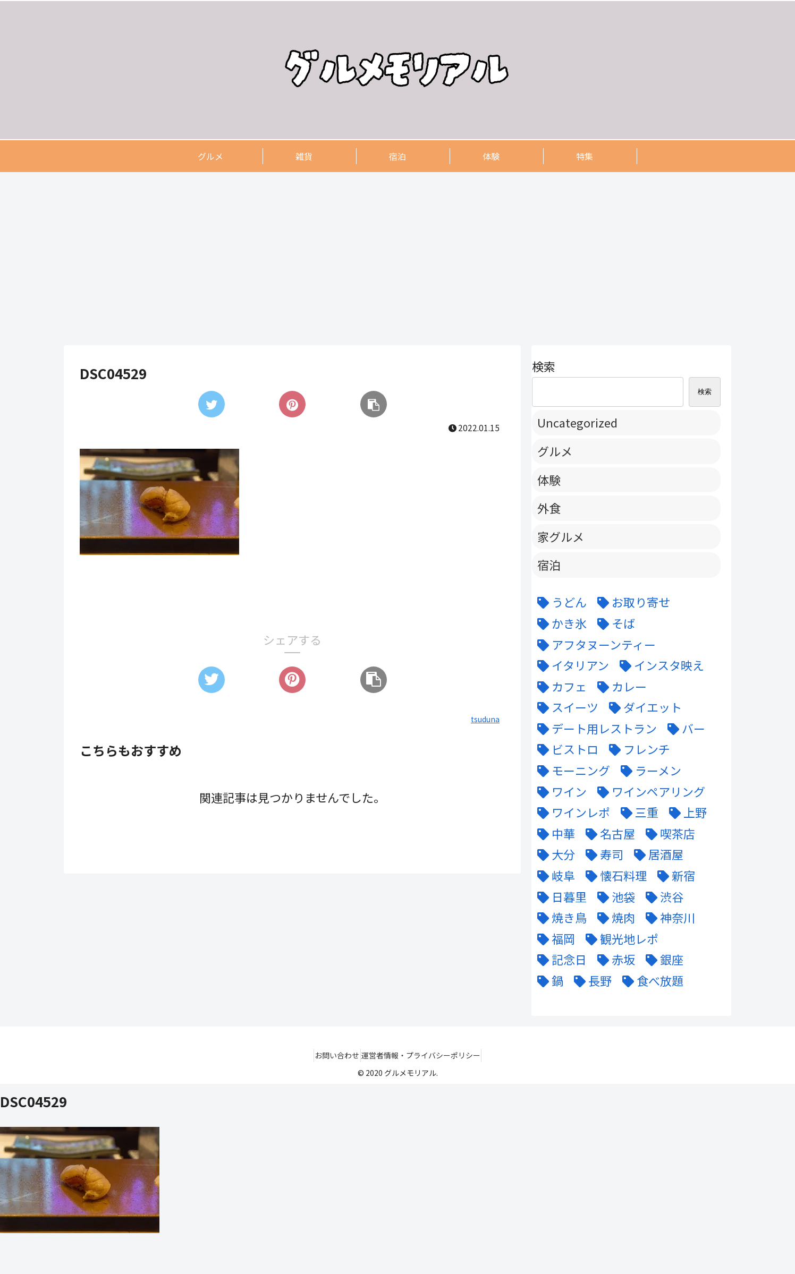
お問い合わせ (332, 1055)
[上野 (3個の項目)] (685, 812)
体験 (549, 479)
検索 (543, 365)
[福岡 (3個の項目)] (553, 939)
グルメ (554, 450)
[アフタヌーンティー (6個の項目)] (594, 644)
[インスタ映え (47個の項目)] (659, 665)
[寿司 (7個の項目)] (601, 854)
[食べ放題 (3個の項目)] (650, 980)
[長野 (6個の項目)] (590, 980)
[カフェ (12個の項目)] (559, 686)
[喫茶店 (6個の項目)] (667, 833)
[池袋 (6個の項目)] (613, 897)
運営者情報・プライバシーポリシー (425, 1055)
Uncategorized (577, 422)
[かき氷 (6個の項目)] (559, 623)
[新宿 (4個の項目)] (673, 875)
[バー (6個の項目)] (683, 728)
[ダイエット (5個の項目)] (643, 707)
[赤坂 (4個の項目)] (613, 959)
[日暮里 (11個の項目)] (559, 897)
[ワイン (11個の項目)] (559, 791)
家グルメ (560, 536)
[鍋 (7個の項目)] (547, 980)
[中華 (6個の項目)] (553, 833)
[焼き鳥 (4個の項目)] (559, 917)
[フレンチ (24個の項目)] (637, 749)
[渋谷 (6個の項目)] (661, 897)
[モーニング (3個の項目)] (571, 770)
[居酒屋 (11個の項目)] (656, 854)
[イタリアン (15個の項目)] (570, 665)
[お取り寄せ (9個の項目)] (631, 602)
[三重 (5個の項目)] (636, 812)
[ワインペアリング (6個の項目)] (648, 791)
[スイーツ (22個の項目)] (565, 707)
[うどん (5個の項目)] (559, 602)
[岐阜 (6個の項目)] (553, 875)
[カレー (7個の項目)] (619, 686)
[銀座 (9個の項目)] (661, 959)
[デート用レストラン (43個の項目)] (594, 728)
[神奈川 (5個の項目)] (667, 917)
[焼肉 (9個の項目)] (613, 917)
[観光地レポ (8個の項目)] (619, 939)
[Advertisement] (382, 258)
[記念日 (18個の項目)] (559, 959)
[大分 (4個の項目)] (553, 854)
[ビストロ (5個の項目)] (565, 749)
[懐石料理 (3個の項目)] (613, 875)
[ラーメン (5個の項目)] (648, 770)
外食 (549, 507)
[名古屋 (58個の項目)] (607, 833)
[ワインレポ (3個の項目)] (571, 812)
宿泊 (549, 564)
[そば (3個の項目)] (613, 623)
